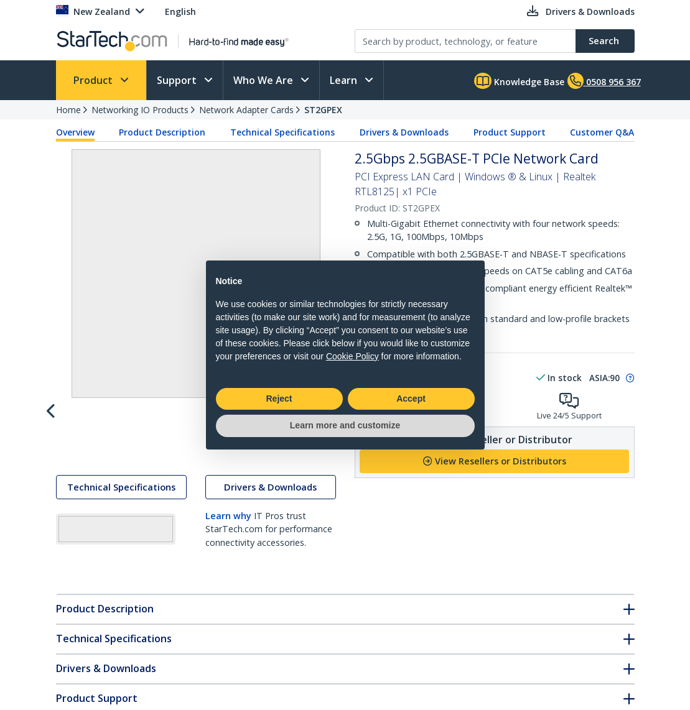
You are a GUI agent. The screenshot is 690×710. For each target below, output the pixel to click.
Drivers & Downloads (404, 132)
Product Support (509, 132)
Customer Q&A (602, 132)
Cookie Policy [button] (352, 356)
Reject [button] (279, 398)
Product (94, 80)
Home (68, 110)
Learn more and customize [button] (345, 425)
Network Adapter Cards (246, 110)
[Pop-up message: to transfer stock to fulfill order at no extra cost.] (628, 378)
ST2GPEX (323, 110)
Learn (345, 80)
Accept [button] (411, 398)
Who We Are (264, 80)
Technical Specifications (282, 132)
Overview (75, 132)
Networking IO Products (140, 110)
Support (178, 80)
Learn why (228, 595)
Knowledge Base (519, 81)
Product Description (162, 132)
